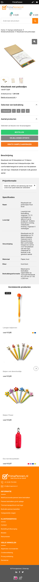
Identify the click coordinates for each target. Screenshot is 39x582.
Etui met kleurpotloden (11, 459)
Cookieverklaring (7, 552)
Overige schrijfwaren (14, 30)
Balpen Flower (8, 415)
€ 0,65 (7, 376)
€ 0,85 (7, 333)
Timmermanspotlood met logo (12, 505)
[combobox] (16, 21)
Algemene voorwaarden (9, 549)
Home (3, 30)
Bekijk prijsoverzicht (9, 97)
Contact (4, 525)
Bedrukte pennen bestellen (10, 509)
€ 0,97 (7, 464)
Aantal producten (8, 119)
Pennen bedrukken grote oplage (12, 501)
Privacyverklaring (7, 556)
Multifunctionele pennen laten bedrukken (15, 497)
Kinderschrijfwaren (7, 32)
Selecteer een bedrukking (12, 105)
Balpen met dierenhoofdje (12, 371)
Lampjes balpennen (10, 328)
